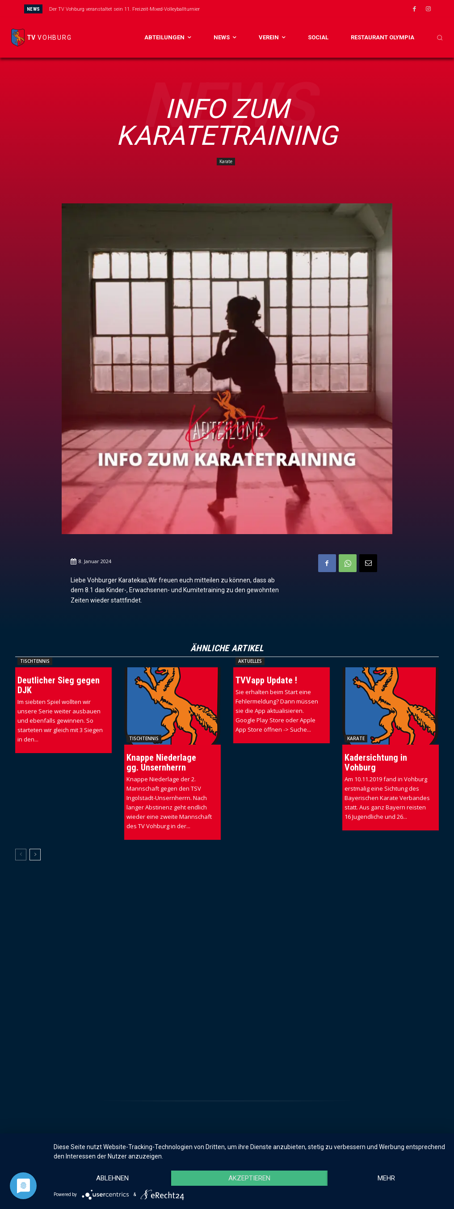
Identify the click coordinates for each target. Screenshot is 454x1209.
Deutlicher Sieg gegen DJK (58, 685)
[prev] (246, 8)
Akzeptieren (249, 1178)
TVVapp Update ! (266, 680)
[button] (439, 37)
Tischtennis (35, 661)
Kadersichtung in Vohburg (376, 762)
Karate (226, 161)
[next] (260, 8)
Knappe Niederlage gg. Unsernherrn (161, 762)
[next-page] (35, 854)
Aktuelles (250, 661)
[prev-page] (20, 854)
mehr (386, 1178)
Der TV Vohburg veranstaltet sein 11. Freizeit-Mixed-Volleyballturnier (124, 9)
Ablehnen (112, 1178)
